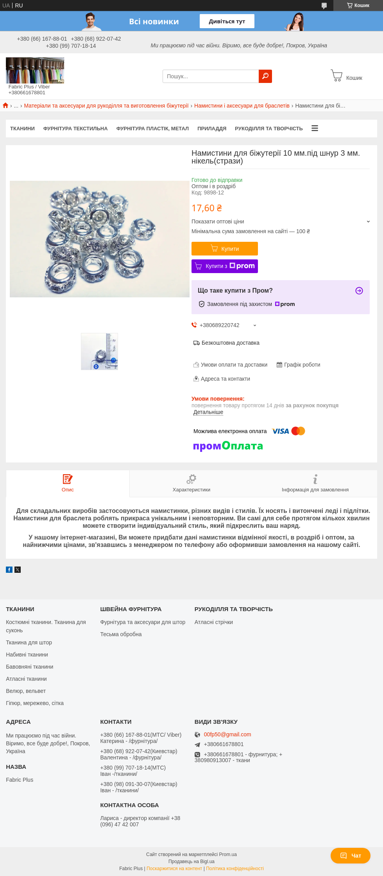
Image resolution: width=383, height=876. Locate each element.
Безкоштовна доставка (231, 343)
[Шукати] (265, 76)
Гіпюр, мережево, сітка (35, 703)
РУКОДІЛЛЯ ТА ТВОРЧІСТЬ (269, 128)
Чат (350, 855)
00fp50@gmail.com (227, 734)
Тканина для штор (29, 642)
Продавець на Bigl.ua (191, 861)
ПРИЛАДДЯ (211, 128)
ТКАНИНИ (22, 128)
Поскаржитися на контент (174, 868)
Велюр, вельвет (26, 691)
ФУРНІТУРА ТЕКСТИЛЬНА (75, 128)
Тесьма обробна (120, 634)
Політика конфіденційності (235, 868)
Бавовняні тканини (29, 667)
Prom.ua (228, 854)
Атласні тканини (26, 679)
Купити (230, 249)
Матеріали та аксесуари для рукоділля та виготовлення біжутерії (106, 106)
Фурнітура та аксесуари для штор (142, 622)
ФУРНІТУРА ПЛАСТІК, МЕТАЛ (152, 128)
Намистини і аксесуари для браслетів (242, 106)
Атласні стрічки (214, 622)
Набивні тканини (27, 654)
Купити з (230, 266)
